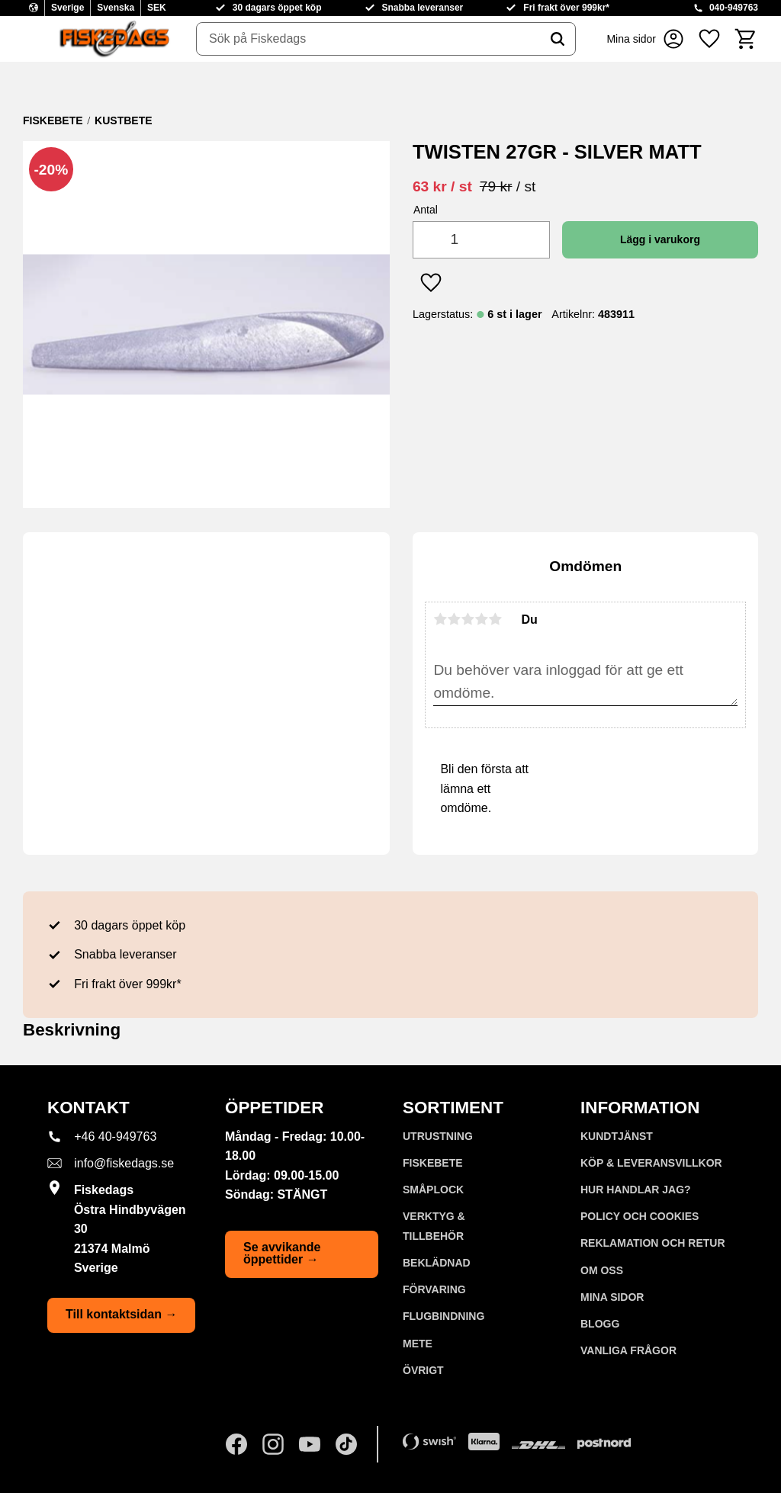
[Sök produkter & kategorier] (368, 39)
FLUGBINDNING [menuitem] (443, 1316)
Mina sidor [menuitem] (612, 1297)
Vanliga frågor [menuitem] (628, 1350)
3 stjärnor (467, 619)
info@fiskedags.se (124, 1163)
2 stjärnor (454, 619)
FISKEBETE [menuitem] (433, 1163)
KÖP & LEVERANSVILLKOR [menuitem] (651, 1163)
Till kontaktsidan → (121, 1314)
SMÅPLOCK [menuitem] (433, 1189)
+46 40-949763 (115, 1136)
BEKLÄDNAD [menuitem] (437, 1263)
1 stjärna (440, 619)
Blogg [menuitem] (599, 1324)
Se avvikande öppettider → (281, 1253)
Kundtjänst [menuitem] (616, 1136)
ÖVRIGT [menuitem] (423, 1370)
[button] (709, 39)
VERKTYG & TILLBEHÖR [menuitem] (434, 1226)
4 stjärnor (481, 619)
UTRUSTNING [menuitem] (438, 1136)
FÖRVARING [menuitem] (434, 1289)
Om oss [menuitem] (601, 1270)
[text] (442, 186)
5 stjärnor (495, 619)
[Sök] (557, 39)
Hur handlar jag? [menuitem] (635, 1189)
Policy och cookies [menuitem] (639, 1216)
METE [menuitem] (417, 1343)
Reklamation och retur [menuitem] (652, 1243)
